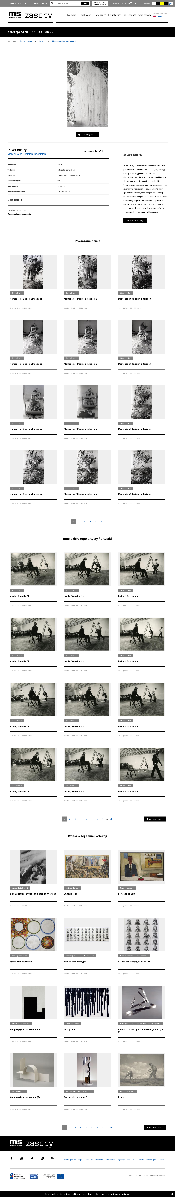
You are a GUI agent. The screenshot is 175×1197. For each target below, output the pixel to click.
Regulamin (131, 1159)
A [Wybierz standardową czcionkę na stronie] (125, 3)
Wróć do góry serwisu (155, 1159)
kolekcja (71, 15)
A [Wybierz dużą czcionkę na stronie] (130, 3)
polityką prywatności (120, 1194)
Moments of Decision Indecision (65, 41)
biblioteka (113, 15)
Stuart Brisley (17, 150)
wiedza (99, 15)
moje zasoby (144, 15)
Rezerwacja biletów (39, 3)
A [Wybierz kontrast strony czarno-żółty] (165, 4)
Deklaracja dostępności (115, 1159)
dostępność (130, 15)
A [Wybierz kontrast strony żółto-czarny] (161, 4)
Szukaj (85, 3)
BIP (92, 1159)
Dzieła (42, 41)
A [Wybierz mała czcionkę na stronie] (122, 3)
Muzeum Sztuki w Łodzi (17, 3)
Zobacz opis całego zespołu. (19, 214)
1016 (111, 1127)
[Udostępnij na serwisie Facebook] (102, 151)
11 (111, 819)
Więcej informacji (135, 220)
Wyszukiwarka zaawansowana (100, 3)
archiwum (86, 15)
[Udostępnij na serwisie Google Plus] (96, 151)
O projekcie (99, 1159)
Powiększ (88, 134)
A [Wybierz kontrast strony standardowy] (153, 4)
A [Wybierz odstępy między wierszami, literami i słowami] (135, 3)
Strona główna (26, 41)
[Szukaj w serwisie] (65, 3)
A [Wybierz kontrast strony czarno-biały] (157, 4)
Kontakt (141, 1159)
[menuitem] (73, 15)
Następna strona (155, 819)
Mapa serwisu (83, 1159)
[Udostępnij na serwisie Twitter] (100, 151)
